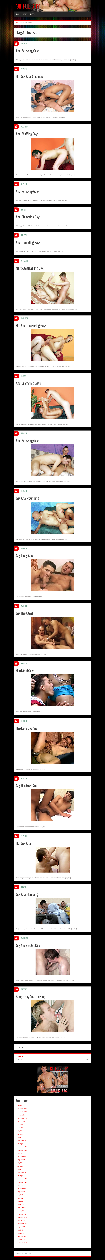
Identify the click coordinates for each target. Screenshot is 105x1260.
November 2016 (22, 1112)
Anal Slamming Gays (29, 217)
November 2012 (22, 1150)
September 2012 (22, 1156)
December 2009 (22, 1214)
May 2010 (20, 1201)
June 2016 (21, 1128)
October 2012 (21, 1153)
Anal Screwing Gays (29, 51)
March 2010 (21, 1204)
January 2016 (21, 1144)
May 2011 (20, 1163)
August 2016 (21, 1121)
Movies (25, 14)
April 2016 (20, 1134)
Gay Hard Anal (25, 613)
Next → (23, 1046)
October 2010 (21, 1185)
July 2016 (20, 1124)
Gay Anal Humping (28, 894)
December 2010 (22, 1179)
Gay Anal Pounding (28, 498)
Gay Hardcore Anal (28, 785)
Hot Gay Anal (24, 843)
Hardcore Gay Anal (28, 728)
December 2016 (22, 1108)
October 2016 (21, 1115)
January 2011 (21, 1175)
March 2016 (21, 1137)
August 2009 (21, 1227)
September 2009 (22, 1223)
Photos (32, 14)
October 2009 (21, 1220)
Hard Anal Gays (26, 670)
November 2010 (22, 1182)
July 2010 (20, 1195)
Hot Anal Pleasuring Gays (33, 325)
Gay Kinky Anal (26, 555)
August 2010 (21, 1191)
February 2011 (22, 1172)
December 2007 (22, 1243)
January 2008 (21, 1239)
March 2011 (21, 1169)
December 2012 (22, 1147)
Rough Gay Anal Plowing (32, 996)
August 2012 (21, 1160)
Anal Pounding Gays (29, 242)
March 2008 (21, 1233)
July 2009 (20, 1230)
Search (20, 1056)
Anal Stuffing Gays (28, 134)
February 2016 (22, 1140)
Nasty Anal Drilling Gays (32, 268)
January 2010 (21, 1211)
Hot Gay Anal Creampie (31, 76)
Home (17, 14)
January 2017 (21, 1105)
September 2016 (22, 1118)
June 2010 (21, 1198)
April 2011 (20, 1166)
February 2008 (22, 1236)
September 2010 (22, 1188)
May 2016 (20, 1131)
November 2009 (22, 1217)
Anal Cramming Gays (29, 383)
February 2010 (22, 1207)
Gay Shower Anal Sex (30, 945)
